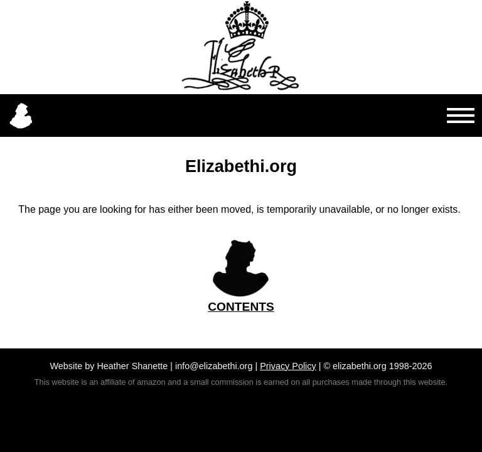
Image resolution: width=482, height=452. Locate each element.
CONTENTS (241, 306)
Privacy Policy (288, 366)
